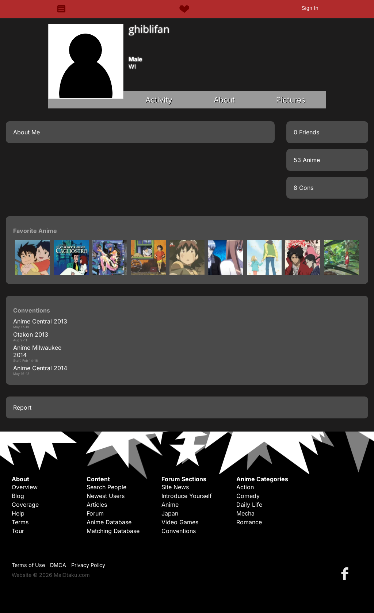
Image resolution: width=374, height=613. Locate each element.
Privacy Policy (88, 565)
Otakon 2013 (30, 334)
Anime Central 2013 (40, 321)
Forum (95, 513)
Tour (18, 531)
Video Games (179, 522)
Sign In (310, 8)
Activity (158, 99)
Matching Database (113, 531)
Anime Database (109, 522)
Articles (97, 504)
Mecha (245, 513)
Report (22, 407)
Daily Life (249, 504)
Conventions (178, 531)
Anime (170, 504)
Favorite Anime (35, 230)
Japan (169, 513)
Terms (20, 522)
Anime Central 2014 (40, 368)
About (224, 99)
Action (245, 487)
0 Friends (306, 132)
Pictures (290, 99)
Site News (175, 487)
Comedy (248, 495)
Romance (249, 522)
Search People (106, 487)
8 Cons (303, 187)
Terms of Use (28, 565)
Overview (25, 487)
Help (18, 513)
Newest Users (106, 495)
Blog (18, 495)
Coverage (25, 504)
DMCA (58, 565)
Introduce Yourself (186, 495)
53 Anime (307, 160)
